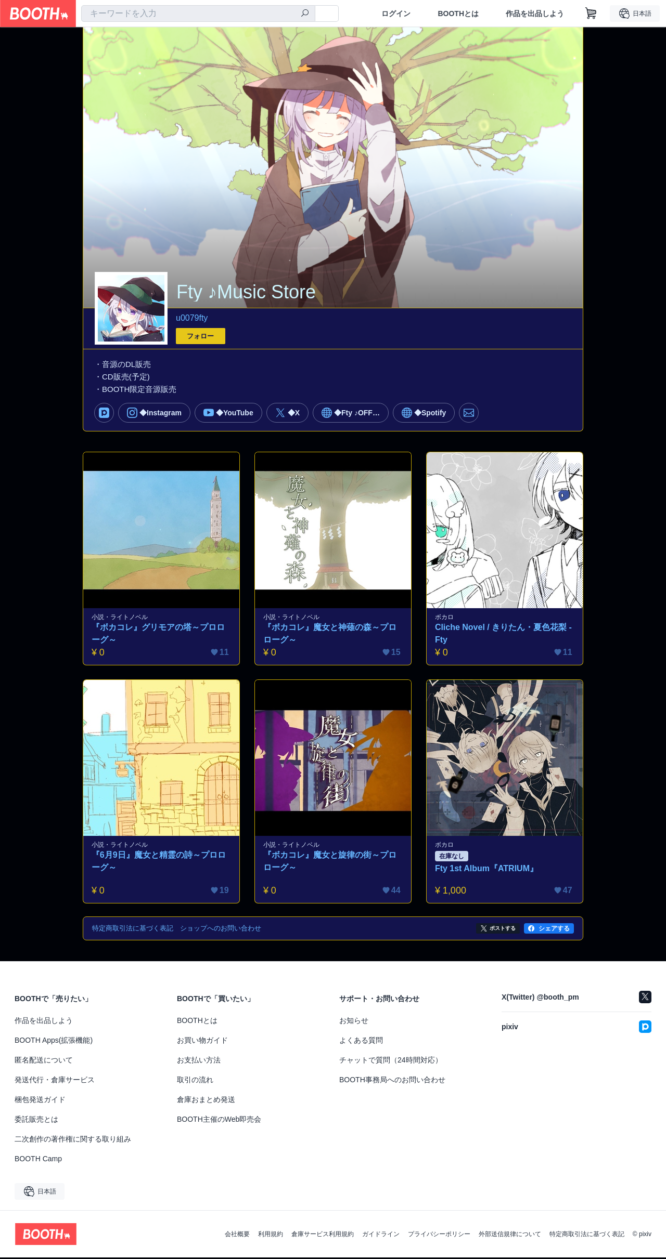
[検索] (305, 14)
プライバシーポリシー (439, 1235)
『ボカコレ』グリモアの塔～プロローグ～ (158, 634)
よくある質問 (361, 1042)
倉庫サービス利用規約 (322, 1235)
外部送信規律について (510, 1235)
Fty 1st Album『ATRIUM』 (487, 869)
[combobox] (198, 13)
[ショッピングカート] (591, 13)
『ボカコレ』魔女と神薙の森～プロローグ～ (330, 634)
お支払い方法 (199, 1061)
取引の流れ (195, 1081)
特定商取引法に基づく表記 (586, 1235)
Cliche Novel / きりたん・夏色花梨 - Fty (504, 634)
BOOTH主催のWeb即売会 (219, 1121)
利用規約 (270, 1235)
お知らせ (353, 1022)
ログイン (396, 13)
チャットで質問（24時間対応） (390, 1061)
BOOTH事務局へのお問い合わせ (392, 1081)
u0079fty (192, 317)
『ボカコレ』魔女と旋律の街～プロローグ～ (330, 862)
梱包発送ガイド (40, 1101)
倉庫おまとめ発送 (206, 1101)
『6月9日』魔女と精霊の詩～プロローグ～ (159, 862)
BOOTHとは (458, 13)
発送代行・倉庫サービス (55, 1081)
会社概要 (237, 1235)
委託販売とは (36, 1121)
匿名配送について (44, 1061)
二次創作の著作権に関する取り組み (73, 1140)
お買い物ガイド (202, 1042)
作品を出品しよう (535, 13)
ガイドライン (381, 1235)
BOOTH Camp (38, 1160)
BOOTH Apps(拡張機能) (54, 1042)
